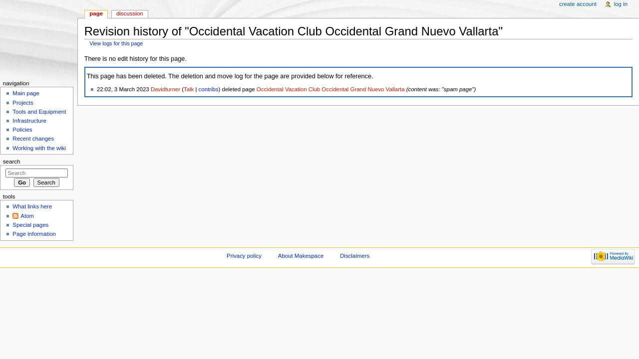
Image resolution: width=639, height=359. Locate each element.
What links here (32, 206)
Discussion (129, 13)
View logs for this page (116, 43)
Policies (22, 130)
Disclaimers (354, 256)
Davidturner (165, 89)
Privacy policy (244, 256)
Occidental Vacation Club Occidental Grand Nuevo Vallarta (331, 89)
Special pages (30, 225)
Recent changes (33, 139)
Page (96, 13)
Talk (189, 89)
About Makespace (300, 256)
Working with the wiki (39, 148)
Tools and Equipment (39, 112)
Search (11, 162)
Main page (25, 93)
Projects (22, 103)
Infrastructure (29, 121)
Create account (578, 4)
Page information (34, 234)
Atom (27, 216)
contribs (209, 89)
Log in (621, 4)
